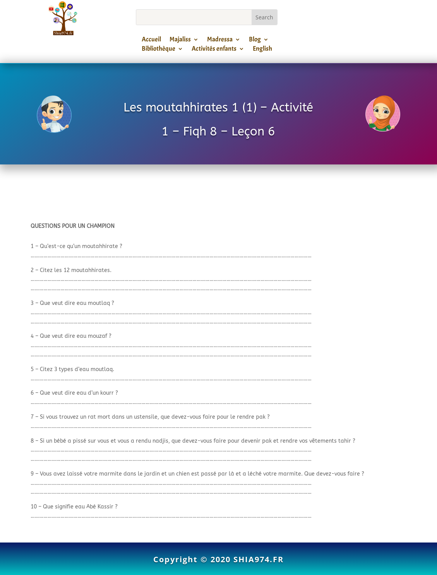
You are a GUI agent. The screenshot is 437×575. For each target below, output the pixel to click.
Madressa (220, 40)
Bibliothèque (158, 50)
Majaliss (180, 40)
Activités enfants (214, 50)
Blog (255, 40)
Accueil (151, 40)
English (262, 50)
